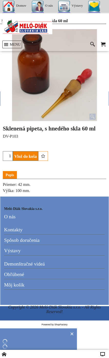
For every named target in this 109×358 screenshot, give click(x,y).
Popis (10, 175)
